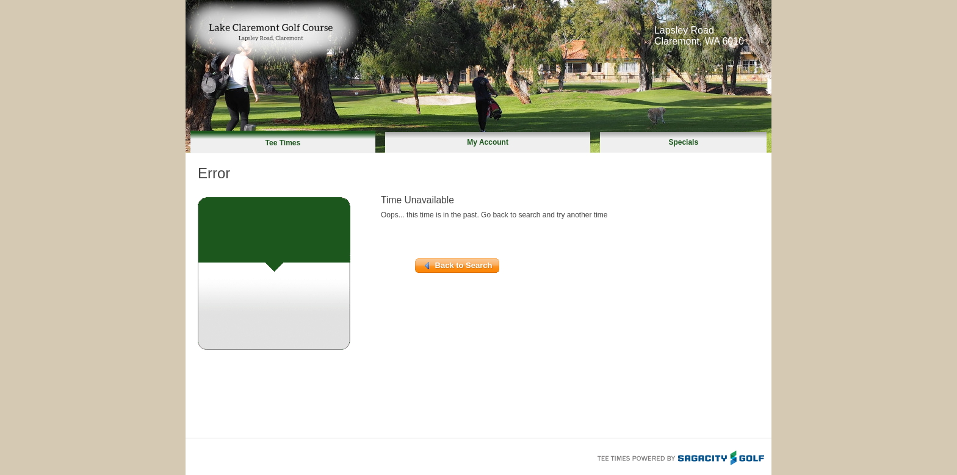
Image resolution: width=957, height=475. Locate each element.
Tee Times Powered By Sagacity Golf (679, 456)
